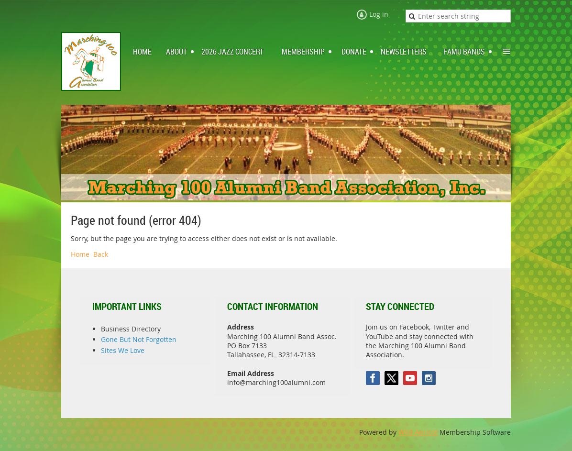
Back (100, 254)
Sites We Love (122, 350)
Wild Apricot (418, 432)
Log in (378, 14)
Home (80, 254)
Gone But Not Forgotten (138, 339)
